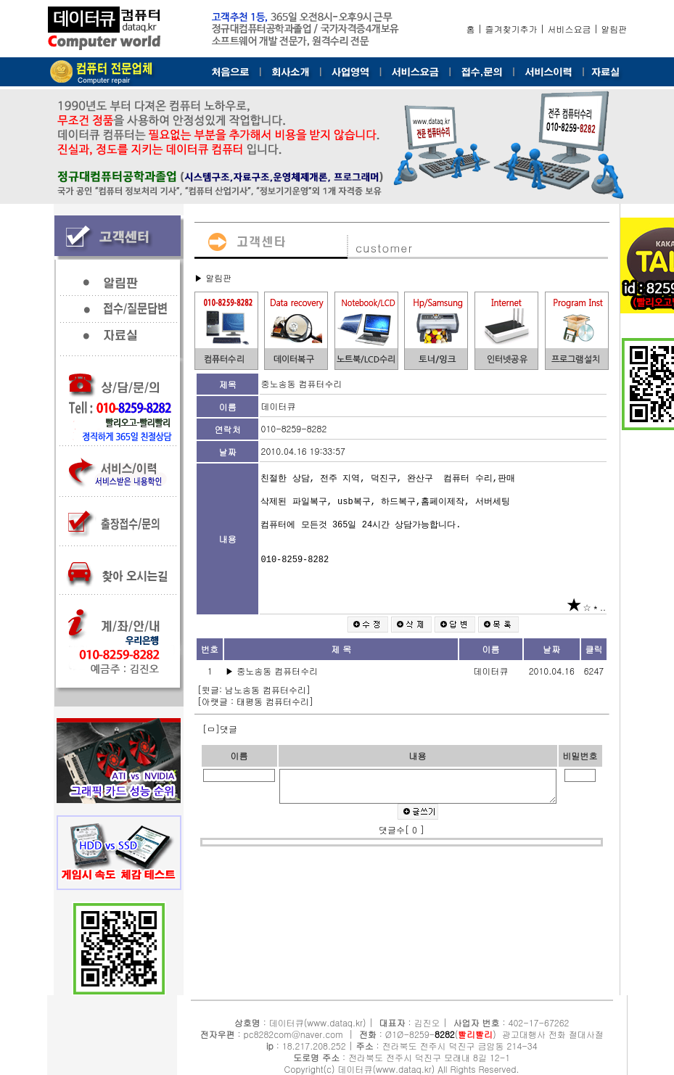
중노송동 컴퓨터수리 (279, 670)
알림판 (614, 28)
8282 (445, 1034)
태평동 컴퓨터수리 (273, 701)
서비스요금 (569, 28)
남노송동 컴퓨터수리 (265, 689)
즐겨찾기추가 (511, 28)
